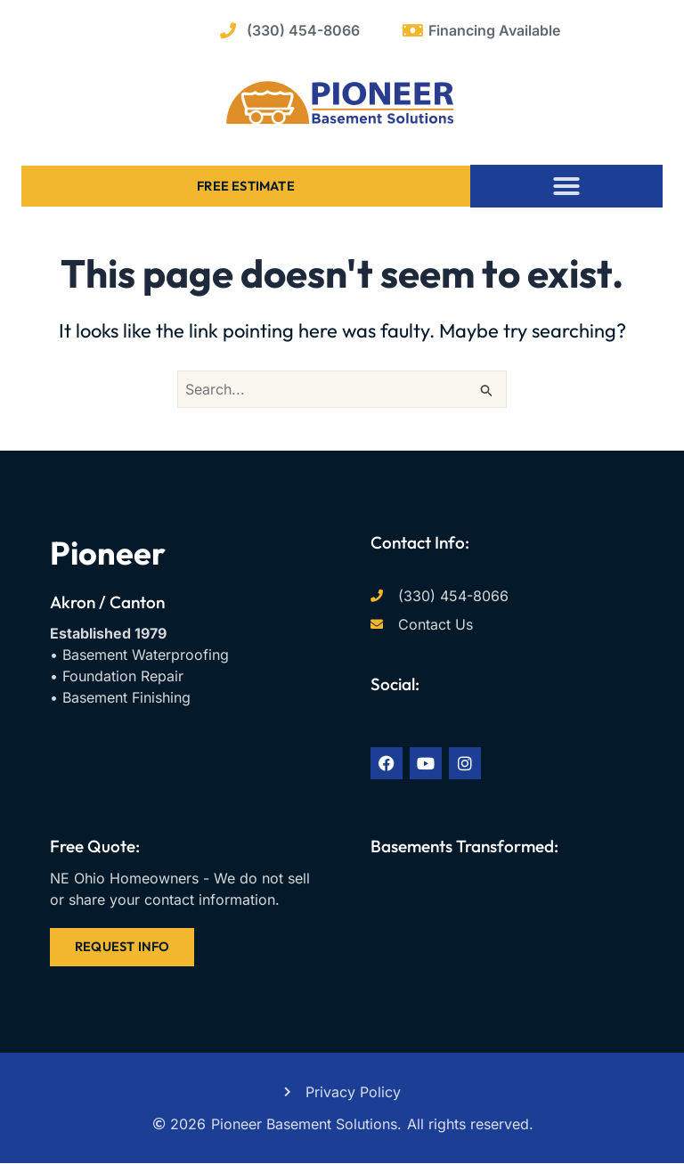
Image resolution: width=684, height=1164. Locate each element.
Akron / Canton (107, 602)
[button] (566, 186)
